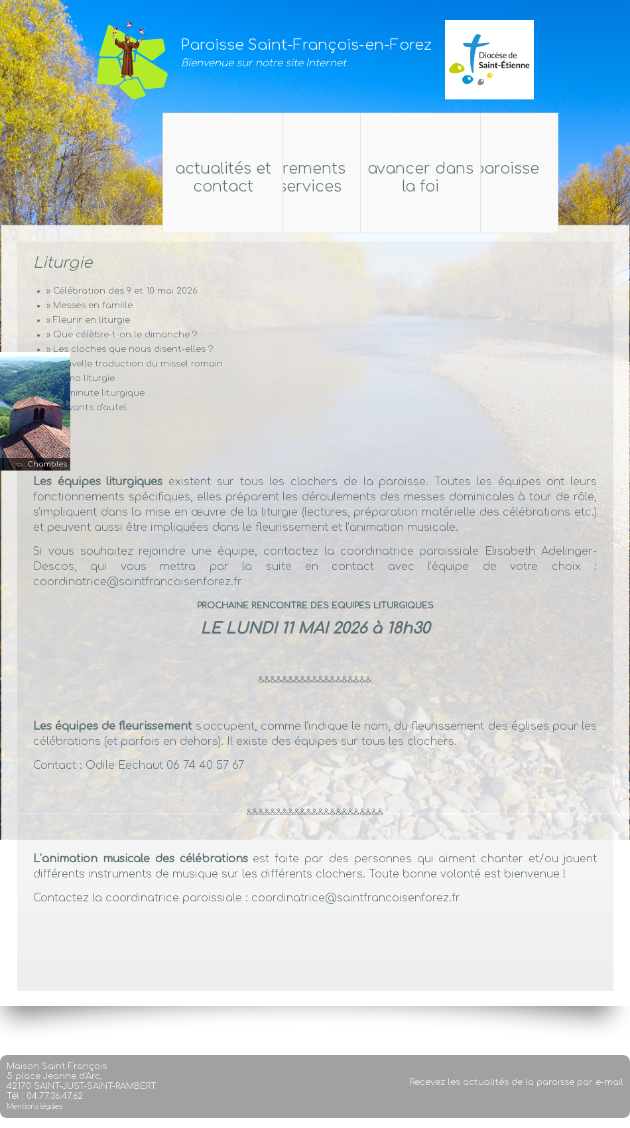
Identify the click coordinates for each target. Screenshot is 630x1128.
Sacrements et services (292, 177)
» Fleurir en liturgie (88, 320)
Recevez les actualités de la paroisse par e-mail (516, 1101)
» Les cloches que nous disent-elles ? (129, 349)
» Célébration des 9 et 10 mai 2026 (121, 291)
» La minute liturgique (95, 393)
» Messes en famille (89, 305)
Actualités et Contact (378, 177)
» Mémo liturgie (80, 378)
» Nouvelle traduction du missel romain (134, 363)
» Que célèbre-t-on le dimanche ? (121, 334)
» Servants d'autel (86, 407)
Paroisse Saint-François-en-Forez (306, 45)
